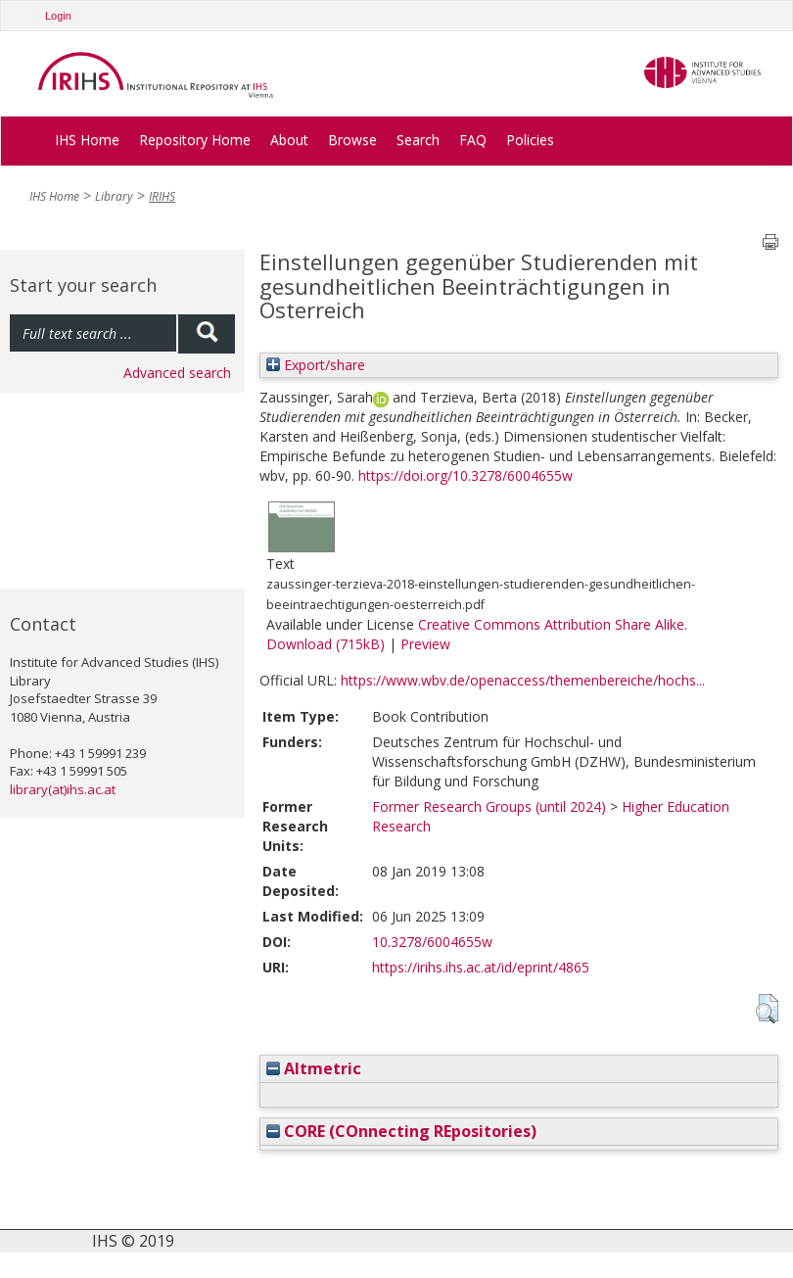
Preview (425, 644)
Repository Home (195, 139)
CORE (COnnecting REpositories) (401, 1131)
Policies (530, 139)
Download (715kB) (325, 644)
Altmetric (313, 1068)
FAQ (473, 139)
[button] (767, 1008)
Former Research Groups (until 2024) (489, 806)
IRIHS (162, 196)
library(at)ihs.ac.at (63, 789)
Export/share (315, 364)
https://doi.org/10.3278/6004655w (465, 475)
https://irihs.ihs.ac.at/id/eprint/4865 (480, 967)
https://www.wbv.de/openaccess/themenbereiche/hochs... (523, 680)
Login (58, 16)
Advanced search (177, 372)
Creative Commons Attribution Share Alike (551, 624)
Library (114, 196)
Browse (352, 139)
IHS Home (87, 139)
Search (418, 139)
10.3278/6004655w (432, 941)
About (289, 139)
